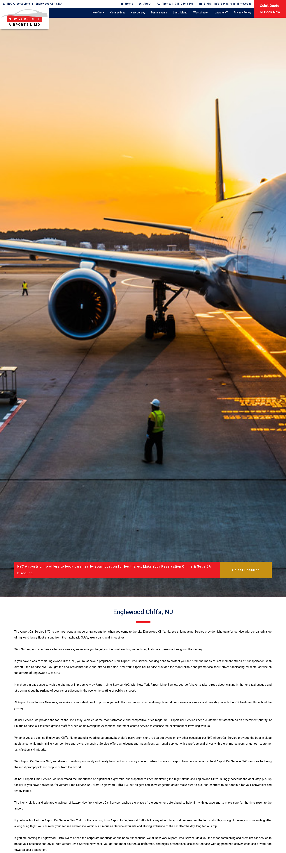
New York (98, 12)
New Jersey (138, 12)
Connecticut (117, 12)
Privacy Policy (242, 12)
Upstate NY (221, 12)
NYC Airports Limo (18, 3)
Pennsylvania (159, 12)
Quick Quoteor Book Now (270, 9)
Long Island (180, 12)
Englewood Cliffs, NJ (49, 3)
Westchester (201, 12)
